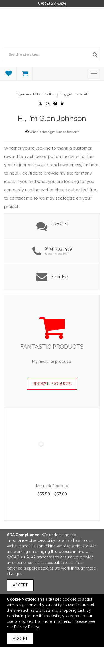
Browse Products (52, 384)
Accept (20, 585)
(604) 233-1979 (53, 4)
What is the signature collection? (52, 132)
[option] (52, 464)
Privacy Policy (26, 627)
